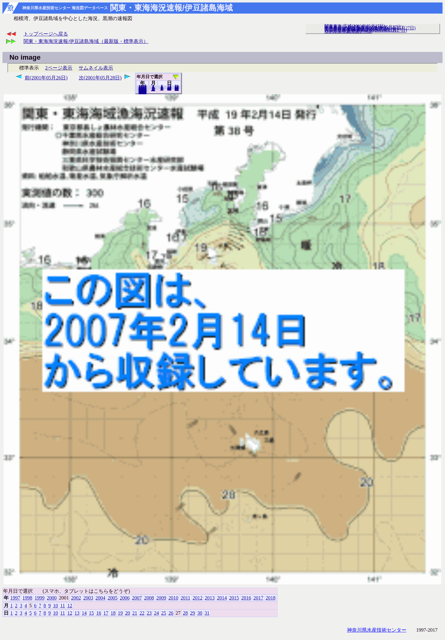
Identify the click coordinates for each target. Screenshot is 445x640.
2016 (246, 597)
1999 (39, 597)
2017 (258, 597)
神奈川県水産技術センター (376, 630)
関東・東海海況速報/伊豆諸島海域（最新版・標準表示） (85, 41)
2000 (52, 597)
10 (162, 89)
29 (192, 613)
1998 (27, 597)
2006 (125, 597)
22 (141, 613)
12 (153, 89)
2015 (234, 597)
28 (185, 613)
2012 (197, 597)
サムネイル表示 (95, 67)
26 (170, 613)
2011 (185, 597)
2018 (142, 92)
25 (163, 613)
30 (199, 613)
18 (113, 613)
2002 (76, 597)
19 (120, 613)
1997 (15, 597)
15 (91, 613)
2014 (222, 597)
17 (106, 613)
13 (76, 613)
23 (149, 613)
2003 (88, 597)
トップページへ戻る (45, 33)
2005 (112, 597)
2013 (210, 597)
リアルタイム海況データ (348, 31)
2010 (173, 597)
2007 (137, 597)
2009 (161, 597)
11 (62, 605)
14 (84, 613)
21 (134, 613)
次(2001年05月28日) (100, 77)
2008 (149, 597)
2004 (100, 597)
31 (177, 89)
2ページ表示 (58, 67)
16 (98, 613)
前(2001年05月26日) (46, 77)
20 (169, 89)
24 (156, 613)
